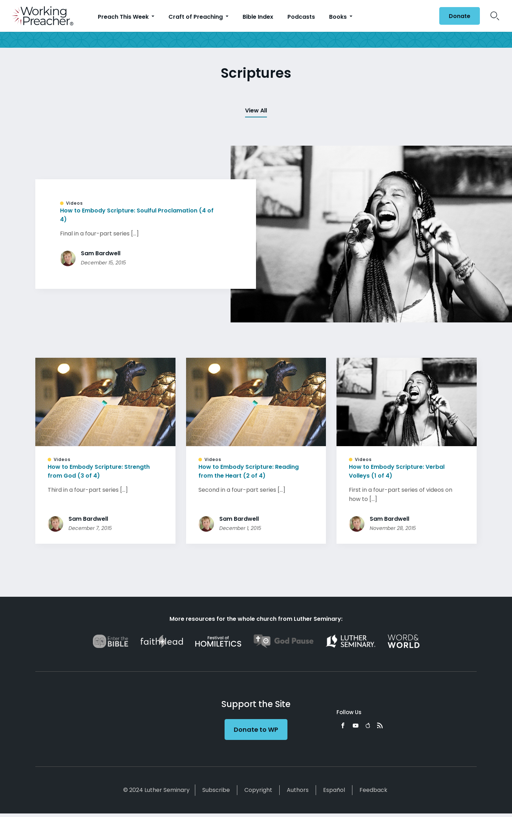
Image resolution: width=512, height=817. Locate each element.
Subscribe (216, 790)
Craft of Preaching (196, 17)
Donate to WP (256, 729)
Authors (298, 790)
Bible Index (258, 17)
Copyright (258, 790)
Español (334, 790)
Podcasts (301, 17)
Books (338, 17)
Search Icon (494, 16)
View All (256, 110)
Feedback (373, 790)
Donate (459, 16)
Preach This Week (124, 17)
